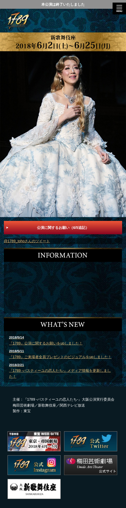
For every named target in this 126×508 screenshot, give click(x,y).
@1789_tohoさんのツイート (27, 241)
